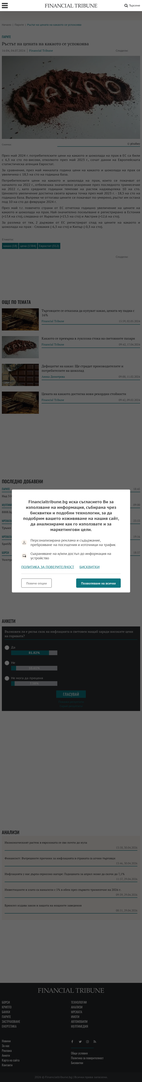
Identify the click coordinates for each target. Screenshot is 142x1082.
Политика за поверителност (47, 567)
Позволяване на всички (98, 583)
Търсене (131, 6)
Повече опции (36, 583)
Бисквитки (89, 567)
